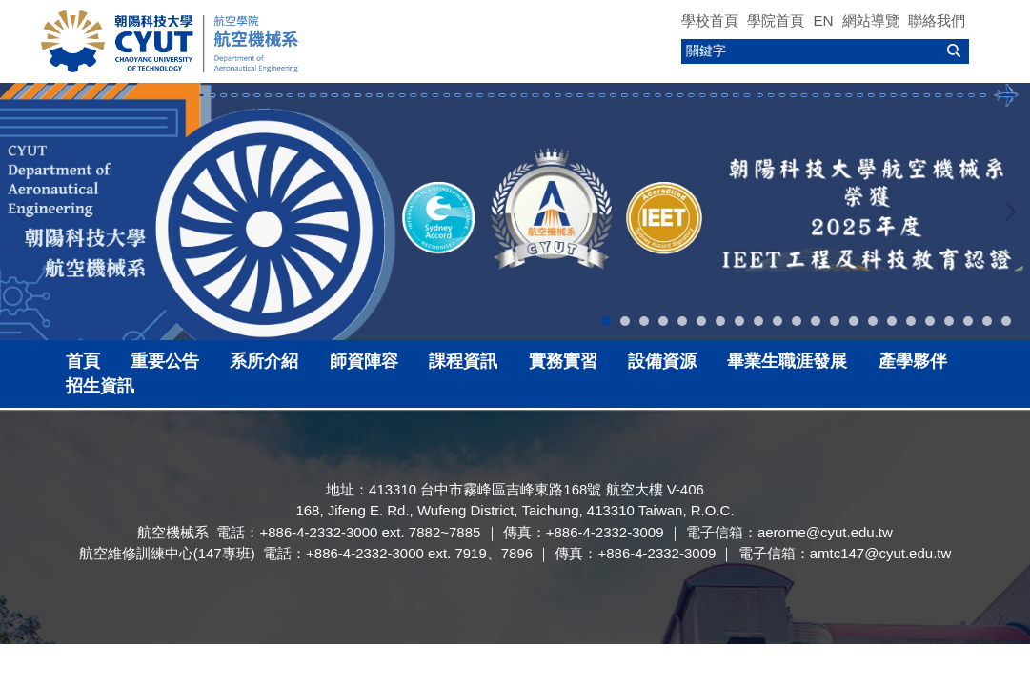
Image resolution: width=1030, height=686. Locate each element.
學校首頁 (709, 20)
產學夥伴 (913, 361)
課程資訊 (463, 361)
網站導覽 (870, 20)
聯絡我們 (936, 20)
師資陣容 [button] (364, 361)
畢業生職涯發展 (787, 361)
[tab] (606, 321)
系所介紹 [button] (264, 361)
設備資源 (662, 361)
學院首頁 (775, 20)
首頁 (83, 361)
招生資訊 (100, 385)
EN (823, 20)
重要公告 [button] (165, 361)
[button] (24, 211)
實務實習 (563, 361)
